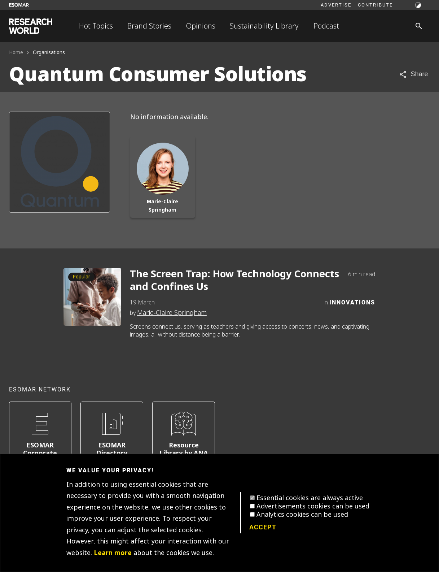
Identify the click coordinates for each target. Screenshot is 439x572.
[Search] (419, 26)
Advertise (336, 4)
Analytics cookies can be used (302, 514)
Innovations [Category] (352, 302)
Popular (81, 276)
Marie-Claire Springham (172, 312)
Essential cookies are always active (309, 498)
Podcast (326, 26)
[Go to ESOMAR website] (19, 5)
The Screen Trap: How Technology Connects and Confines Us (234, 280)
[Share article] (413, 74)
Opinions (200, 26)
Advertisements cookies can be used (312, 506)
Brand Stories (149, 26)
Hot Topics (96, 26)
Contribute (375, 4)
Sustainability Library (264, 26)
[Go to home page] (30, 26)
